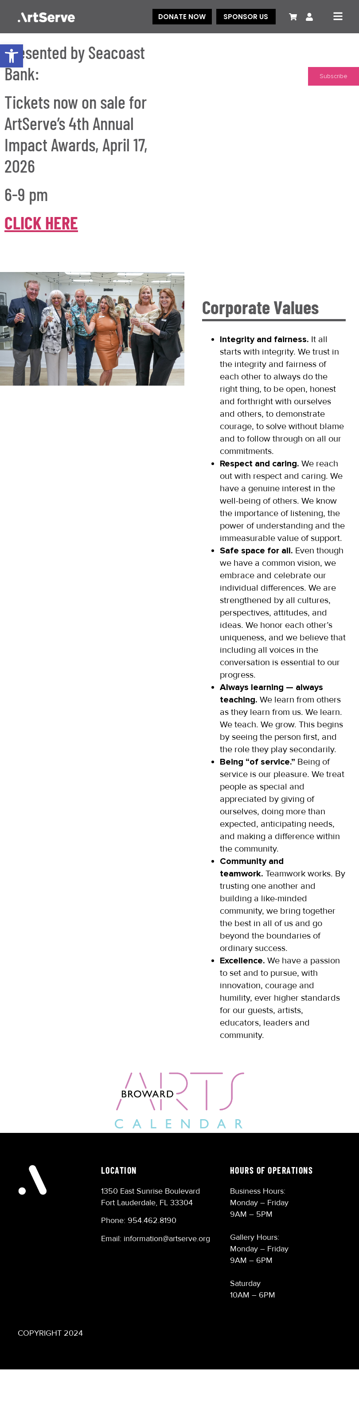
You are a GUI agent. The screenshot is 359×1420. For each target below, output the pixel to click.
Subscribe (333, 76)
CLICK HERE (41, 222)
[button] (11, 55)
